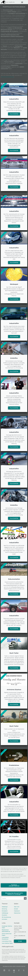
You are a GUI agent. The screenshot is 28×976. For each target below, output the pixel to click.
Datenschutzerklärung (7, 77)
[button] (22, 2)
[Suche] (25, 898)
